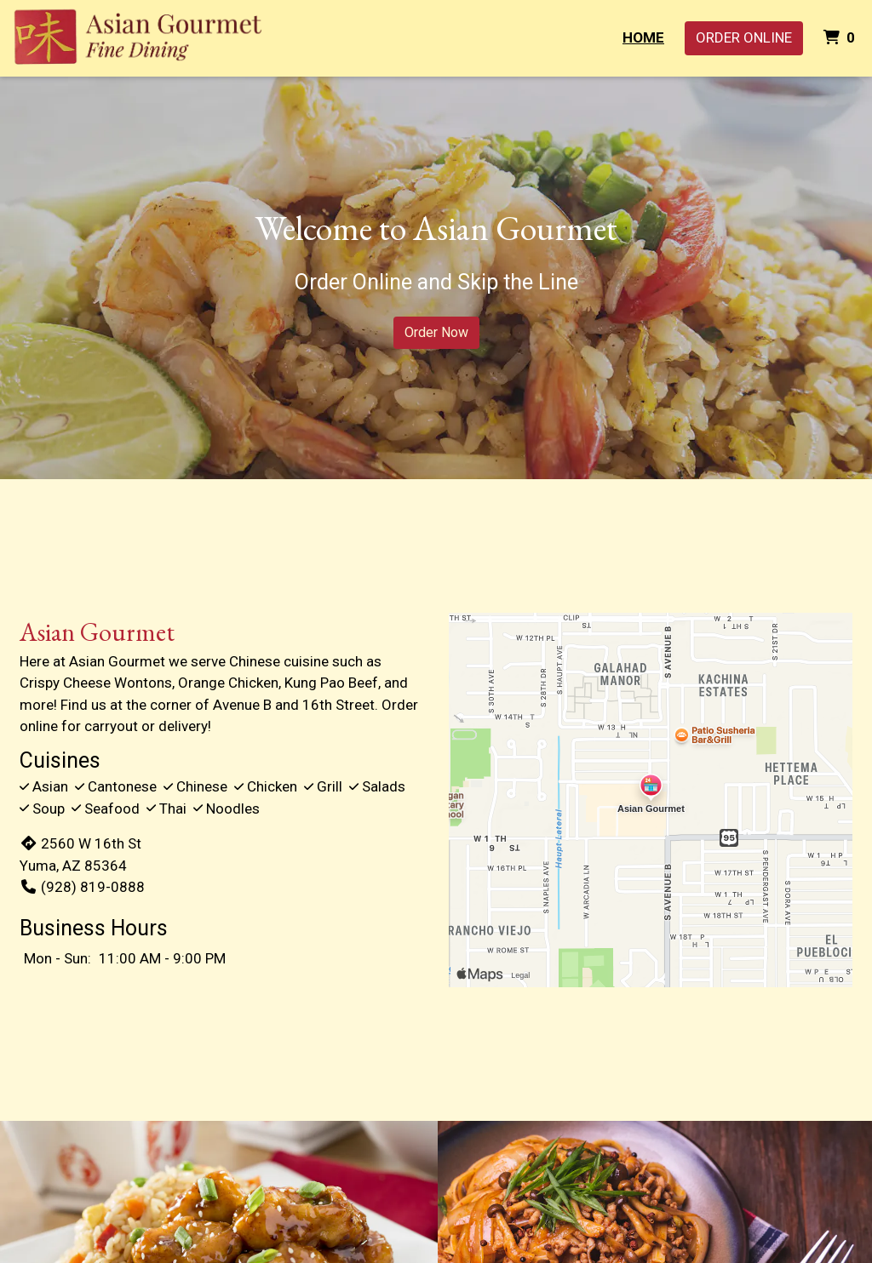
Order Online (744, 37)
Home (643, 37)
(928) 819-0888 (82, 886)
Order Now (436, 332)
